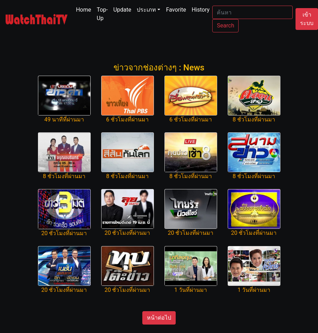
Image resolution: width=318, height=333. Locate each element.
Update (122, 9)
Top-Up (102, 13)
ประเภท (146, 9)
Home (85, 9)
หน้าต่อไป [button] (159, 317)
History (200, 9)
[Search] (252, 12)
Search (225, 25)
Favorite (176, 9)
